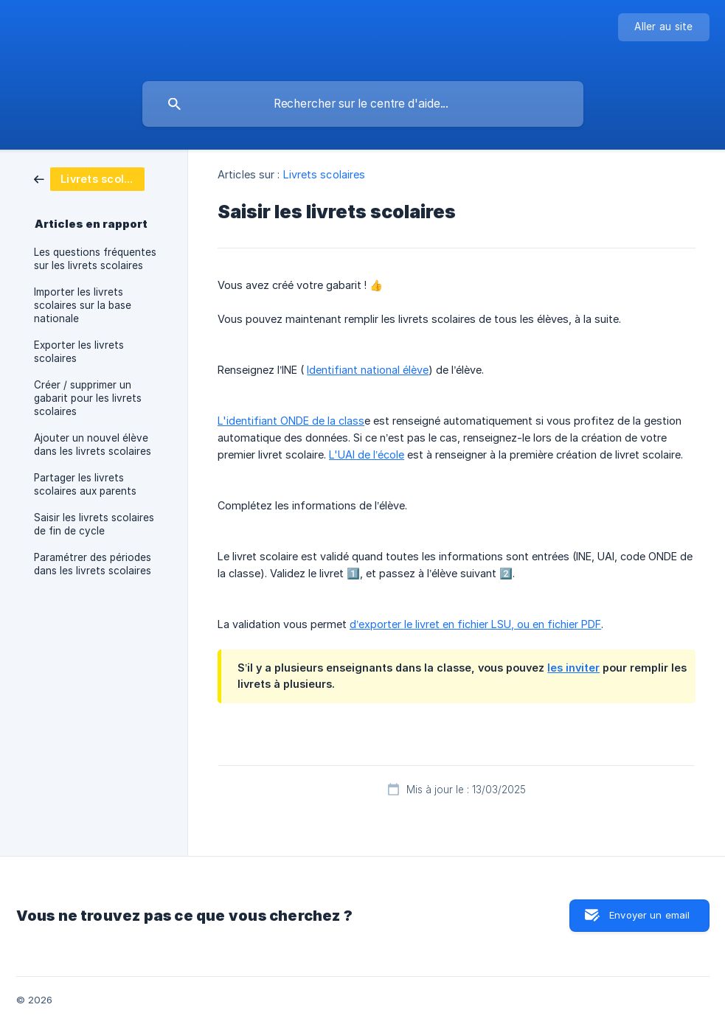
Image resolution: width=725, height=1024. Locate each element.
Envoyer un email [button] (649, 915)
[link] (89, 178)
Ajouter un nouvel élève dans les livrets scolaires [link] (92, 444)
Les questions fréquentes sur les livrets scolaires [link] (95, 258)
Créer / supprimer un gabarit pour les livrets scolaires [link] (88, 398)
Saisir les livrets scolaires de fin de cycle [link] (94, 524)
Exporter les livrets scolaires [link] (79, 351)
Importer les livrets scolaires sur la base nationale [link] (82, 305)
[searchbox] (362, 104)
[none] (663, 27)
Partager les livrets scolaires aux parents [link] (85, 484)
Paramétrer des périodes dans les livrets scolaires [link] (92, 564)
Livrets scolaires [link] (324, 174)
